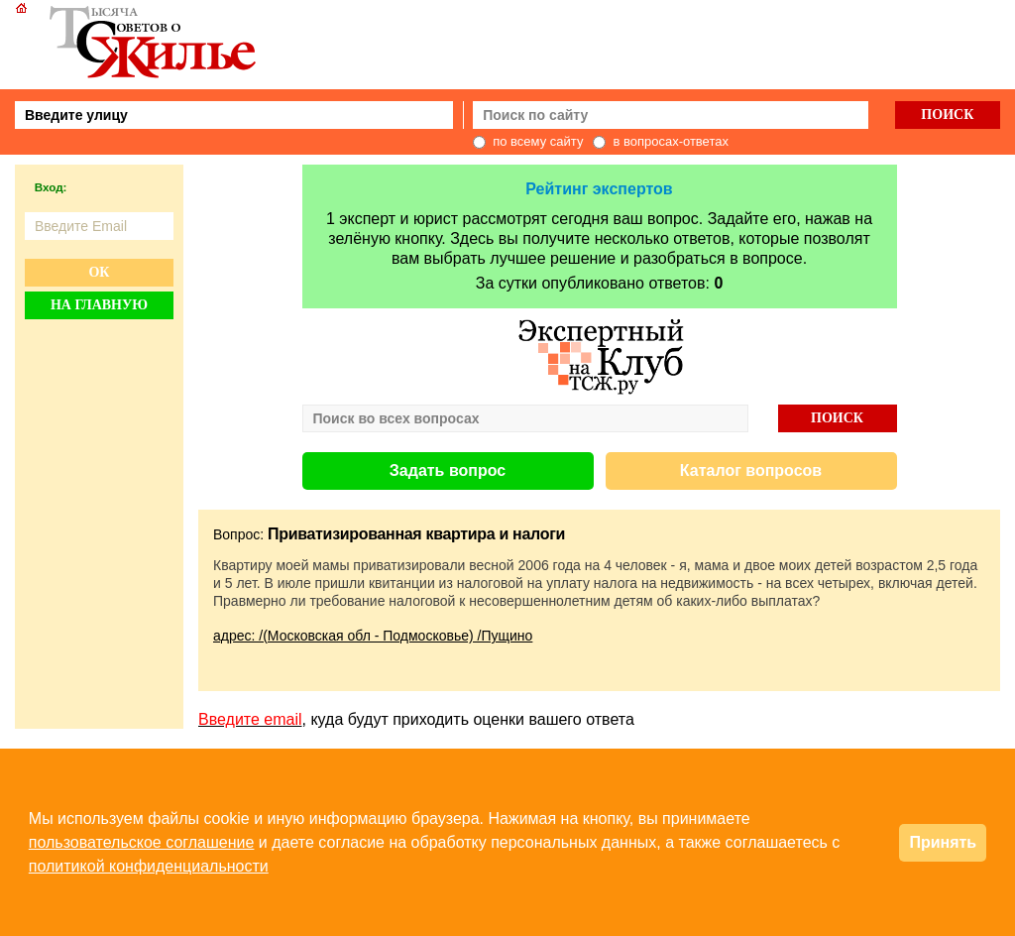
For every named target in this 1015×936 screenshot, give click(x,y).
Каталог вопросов (751, 470)
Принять (942, 842)
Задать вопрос (448, 470)
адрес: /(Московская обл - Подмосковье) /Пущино (372, 636)
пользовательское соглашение (142, 842)
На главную (99, 304)
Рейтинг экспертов (598, 188)
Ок (98, 272)
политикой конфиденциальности (149, 866)
